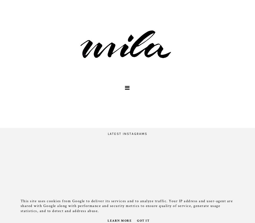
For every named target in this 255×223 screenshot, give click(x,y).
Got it (143, 221)
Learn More (120, 221)
